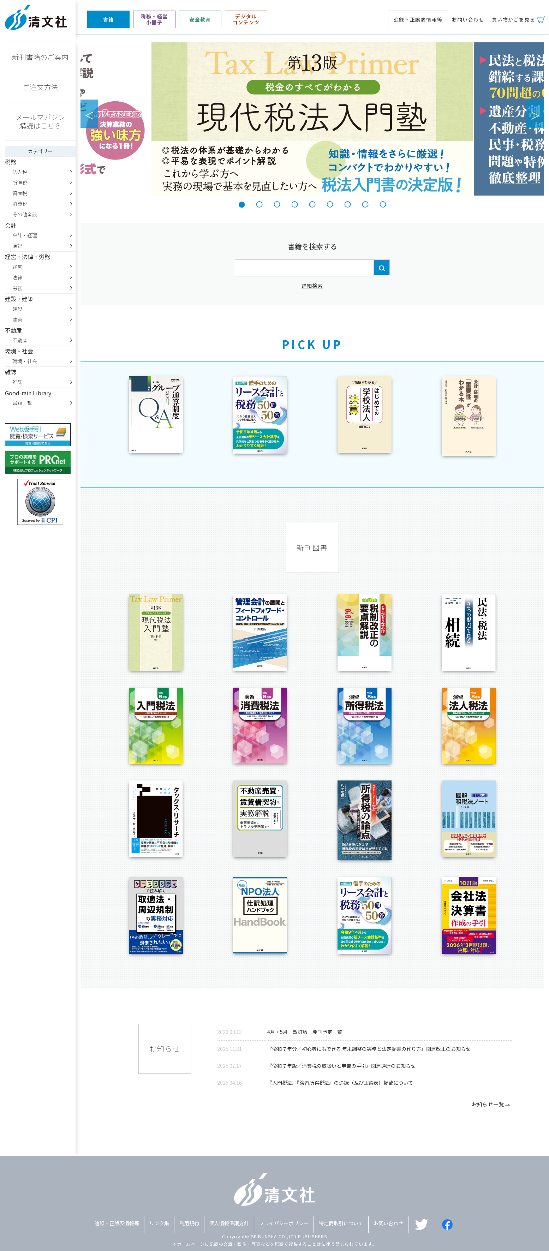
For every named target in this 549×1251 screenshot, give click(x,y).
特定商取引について (341, 1223)
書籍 (108, 20)
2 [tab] (259, 204)
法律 (17, 277)
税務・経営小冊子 (154, 19)
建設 (17, 308)
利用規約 (189, 1223)
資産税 (19, 193)
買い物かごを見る (513, 19)
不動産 (19, 340)
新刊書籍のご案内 (40, 57)
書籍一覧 (22, 402)
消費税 (19, 203)
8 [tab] (365, 204)
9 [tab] (383, 204)
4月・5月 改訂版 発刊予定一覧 (304, 1031)
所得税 (19, 182)
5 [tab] (312, 204)
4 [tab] (295, 204)
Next (535, 114)
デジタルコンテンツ (246, 19)
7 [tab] (348, 204)
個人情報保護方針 (229, 1223)
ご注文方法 (40, 87)
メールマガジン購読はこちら (40, 121)
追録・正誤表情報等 (418, 19)
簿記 (17, 245)
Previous (89, 114)
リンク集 (159, 1223)
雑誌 (17, 381)
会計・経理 (24, 235)
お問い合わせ (468, 19)
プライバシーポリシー (284, 1223)
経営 (17, 266)
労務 (17, 288)
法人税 (19, 171)
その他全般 (24, 214)
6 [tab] (330, 204)
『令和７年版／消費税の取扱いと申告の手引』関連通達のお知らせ (341, 1065)
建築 (17, 319)
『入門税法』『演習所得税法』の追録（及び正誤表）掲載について (340, 1082)
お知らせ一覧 (492, 1104)
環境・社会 (24, 361)
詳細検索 (312, 285)
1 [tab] (242, 204)
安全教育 (200, 20)
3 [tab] (277, 204)
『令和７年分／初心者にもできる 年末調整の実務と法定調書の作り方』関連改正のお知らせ (369, 1048)
